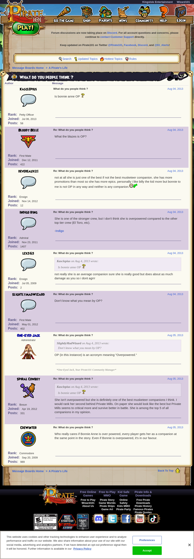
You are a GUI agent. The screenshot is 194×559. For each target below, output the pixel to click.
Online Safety (123, 501)
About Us (88, 506)
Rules (133, 58)
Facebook (130, 45)
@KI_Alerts (162, 45)
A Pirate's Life (58, 67)
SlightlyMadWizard (28, 294)
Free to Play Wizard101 (88, 501)
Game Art (107, 509)
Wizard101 (183, 1)
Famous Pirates (143, 509)
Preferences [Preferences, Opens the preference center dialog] (147, 541)
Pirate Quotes (143, 512)
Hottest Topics (114, 58)
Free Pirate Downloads (143, 501)
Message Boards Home (28, 67)
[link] (99, 521)
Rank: (13, 114)
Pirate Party (123, 509)
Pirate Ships (107, 506)
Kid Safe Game (123, 493)
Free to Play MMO (107, 493)
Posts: (13, 123)
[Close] (189, 546)
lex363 (28, 253)
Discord (112, 32)
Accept (147, 552)
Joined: (14, 119)
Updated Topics (87, 58)
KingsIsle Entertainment (157, 1)
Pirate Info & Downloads (143, 493)
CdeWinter (28, 427)
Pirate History (143, 506)
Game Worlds (107, 502)
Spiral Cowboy (28, 379)
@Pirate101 (115, 45)
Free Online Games (88, 493)
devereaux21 (28, 171)
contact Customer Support (117, 36)
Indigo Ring (28, 212)
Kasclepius (28, 89)
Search (66, 58)
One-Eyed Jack (28, 335)
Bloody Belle (28, 130)
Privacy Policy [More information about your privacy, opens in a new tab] (82, 550)
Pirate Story (107, 499)
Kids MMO (123, 506)
